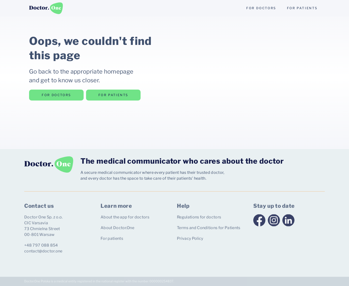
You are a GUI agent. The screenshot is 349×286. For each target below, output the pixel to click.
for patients (302, 8)
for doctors (261, 8)
